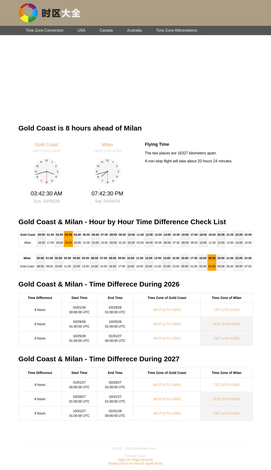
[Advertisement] (135, 77)
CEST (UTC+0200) (226, 324)
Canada (106, 30)
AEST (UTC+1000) (167, 310)
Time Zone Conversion (44, 30)
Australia (134, 30)
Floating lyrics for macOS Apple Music (135, 463)
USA (81, 30)
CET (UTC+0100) (226, 310)
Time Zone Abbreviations (176, 30)
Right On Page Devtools (135, 460)
